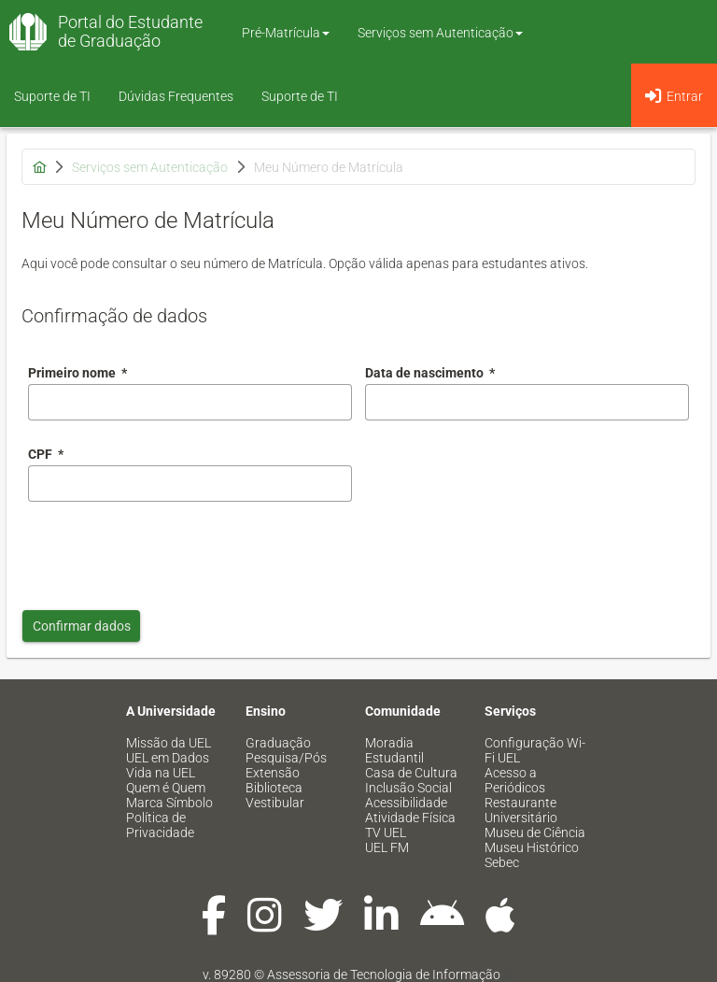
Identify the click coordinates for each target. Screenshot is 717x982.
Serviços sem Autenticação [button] (440, 32)
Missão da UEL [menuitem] (168, 742)
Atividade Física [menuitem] (410, 817)
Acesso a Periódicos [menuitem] (515, 780)
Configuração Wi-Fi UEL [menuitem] (535, 750)
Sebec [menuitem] (502, 862)
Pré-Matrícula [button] (286, 32)
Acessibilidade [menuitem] (406, 802)
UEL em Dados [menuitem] (167, 757)
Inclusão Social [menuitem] (408, 787)
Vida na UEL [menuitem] (160, 772)
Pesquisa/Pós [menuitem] (286, 757)
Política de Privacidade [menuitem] (160, 825)
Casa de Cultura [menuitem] (411, 772)
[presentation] (170, 551)
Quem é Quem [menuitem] (165, 787)
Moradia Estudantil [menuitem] (394, 750)
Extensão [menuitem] (273, 772)
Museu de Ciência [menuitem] (535, 832)
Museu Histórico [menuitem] (532, 847)
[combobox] (527, 402)
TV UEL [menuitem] (385, 832)
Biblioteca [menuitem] (274, 787)
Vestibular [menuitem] (275, 802)
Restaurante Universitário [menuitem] (521, 810)
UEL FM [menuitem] (387, 847)
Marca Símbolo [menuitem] (169, 802)
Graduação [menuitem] (278, 742)
